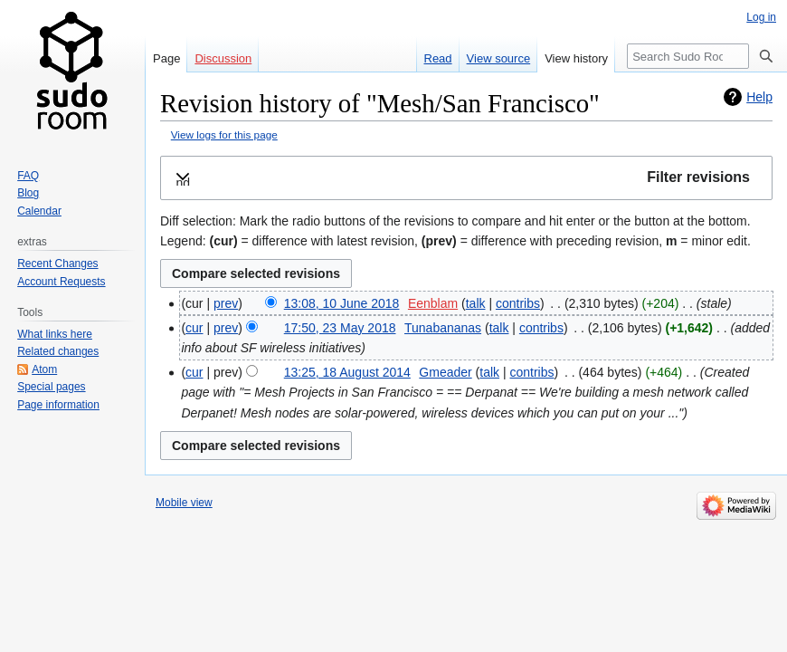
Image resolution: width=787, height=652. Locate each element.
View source (499, 58)
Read (438, 58)
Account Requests (61, 281)
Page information (58, 404)
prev (225, 303)
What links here (54, 334)
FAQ (28, 175)
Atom (44, 369)
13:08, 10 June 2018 (342, 303)
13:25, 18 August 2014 (347, 372)
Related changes (58, 351)
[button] (466, 178)
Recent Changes (57, 263)
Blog (28, 193)
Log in (761, 17)
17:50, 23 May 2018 (340, 328)
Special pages (51, 386)
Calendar (39, 211)
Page (166, 58)
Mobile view (184, 502)
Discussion (222, 58)
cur (194, 328)
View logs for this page (224, 134)
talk (476, 303)
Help (759, 97)
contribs (518, 303)
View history (576, 58)
